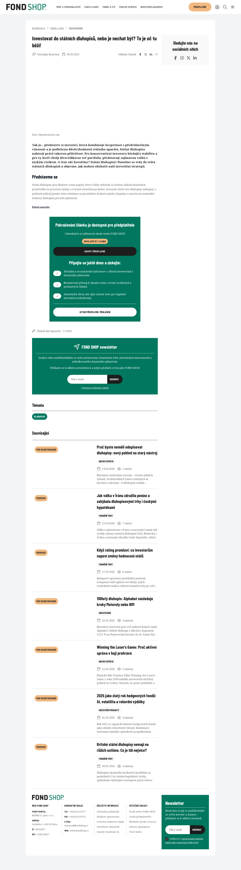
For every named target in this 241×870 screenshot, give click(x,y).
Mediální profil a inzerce (143, 835)
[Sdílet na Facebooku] (140, 54)
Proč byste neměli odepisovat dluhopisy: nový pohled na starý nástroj (122, 453)
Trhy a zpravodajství (68, 6)
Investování (76, 28)
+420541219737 (77, 825)
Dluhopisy (39, 416)
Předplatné (200, 6)
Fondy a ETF (109, 6)
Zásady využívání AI (108, 846)
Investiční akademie (152, 6)
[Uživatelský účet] (217, 7)
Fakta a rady (91, 6)
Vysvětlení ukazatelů (108, 840)
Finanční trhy (106, 530)
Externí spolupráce (139, 840)
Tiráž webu (135, 846)
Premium (41, 505)
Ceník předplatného (140, 830)
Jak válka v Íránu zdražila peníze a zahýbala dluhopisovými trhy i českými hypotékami (124, 509)
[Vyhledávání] (225, 7)
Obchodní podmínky (108, 825)
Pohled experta (128, 6)
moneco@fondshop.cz (76, 839)
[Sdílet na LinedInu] (151, 54)
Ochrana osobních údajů (94, 387)
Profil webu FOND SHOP (142, 825)
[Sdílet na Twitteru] (145, 54)
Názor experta (106, 474)
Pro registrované (46, 449)
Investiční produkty (109, 729)
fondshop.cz (38, 28)
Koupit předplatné (94, 251)
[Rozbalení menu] (233, 7)
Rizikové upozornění (41, 206)
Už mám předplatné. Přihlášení (95, 312)
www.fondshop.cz (79, 844)
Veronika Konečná (48, 54)
